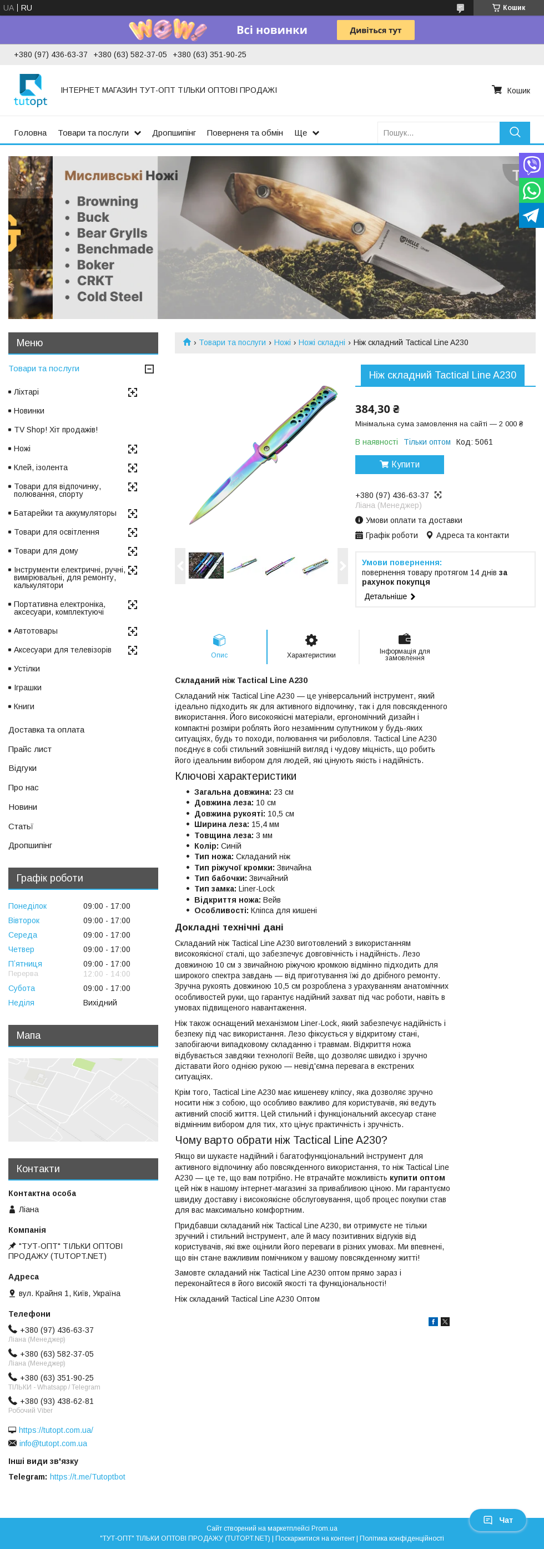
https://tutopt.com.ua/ (56, 1430)
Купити (405, 464)
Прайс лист (30, 749)
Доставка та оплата (46, 729)
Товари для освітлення (56, 531)
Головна (30, 132)
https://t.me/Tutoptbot (87, 1476)
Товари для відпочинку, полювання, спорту (57, 490)
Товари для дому (46, 550)
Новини (22, 806)
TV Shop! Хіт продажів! (56, 429)
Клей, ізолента (41, 467)
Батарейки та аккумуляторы (65, 513)
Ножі (282, 342)
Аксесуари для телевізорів (63, 649)
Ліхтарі (26, 391)
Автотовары (36, 630)
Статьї (20, 826)
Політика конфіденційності (402, 1538)
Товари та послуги (93, 132)
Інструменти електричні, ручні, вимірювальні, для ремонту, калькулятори (69, 577)
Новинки (29, 410)
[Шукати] (515, 132)
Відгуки (22, 768)
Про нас (23, 787)
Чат (498, 1520)
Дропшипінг (174, 132)
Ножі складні (322, 342)
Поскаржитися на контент (315, 1538)
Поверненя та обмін (245, 132)
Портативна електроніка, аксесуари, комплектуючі (59, 608)
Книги (24, 706)
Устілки (27, 668)
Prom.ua (324, 1528)
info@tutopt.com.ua (53, 1443)
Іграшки (28, 687)
